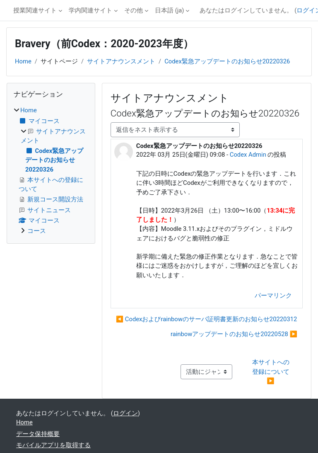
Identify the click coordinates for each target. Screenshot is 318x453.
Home (23, 61)
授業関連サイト (35, 10)
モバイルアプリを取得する (53, 445)
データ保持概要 (38, 434)
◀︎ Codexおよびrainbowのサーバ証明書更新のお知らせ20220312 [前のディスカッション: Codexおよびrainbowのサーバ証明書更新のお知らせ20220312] (206, 319)
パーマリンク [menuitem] (273, 295)
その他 (133, 10)
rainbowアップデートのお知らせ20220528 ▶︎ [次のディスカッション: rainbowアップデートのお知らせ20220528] (234, 334)
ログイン (125, 413)
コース (36, 231)
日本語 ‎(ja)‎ (169, 10)
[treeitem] (51, 170)
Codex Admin (248, 154)
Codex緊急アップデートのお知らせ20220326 (227, 61)
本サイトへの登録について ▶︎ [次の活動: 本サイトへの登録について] (271, 371)
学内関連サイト (90, 10)
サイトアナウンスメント (121, 61)
